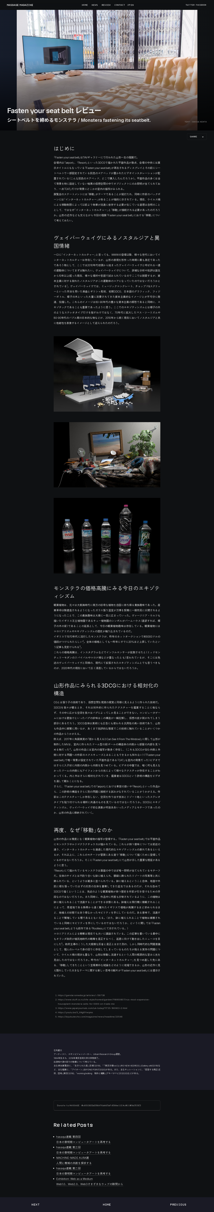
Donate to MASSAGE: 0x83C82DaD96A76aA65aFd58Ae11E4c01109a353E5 (99, 1105)
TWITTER (190, 4)
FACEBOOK (201, 4)
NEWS (95, 5)
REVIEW (106, 5)
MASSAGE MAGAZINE (20, 5)
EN (132, 5)
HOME (85, 5)
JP (128, 5)
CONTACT (120, 5)
